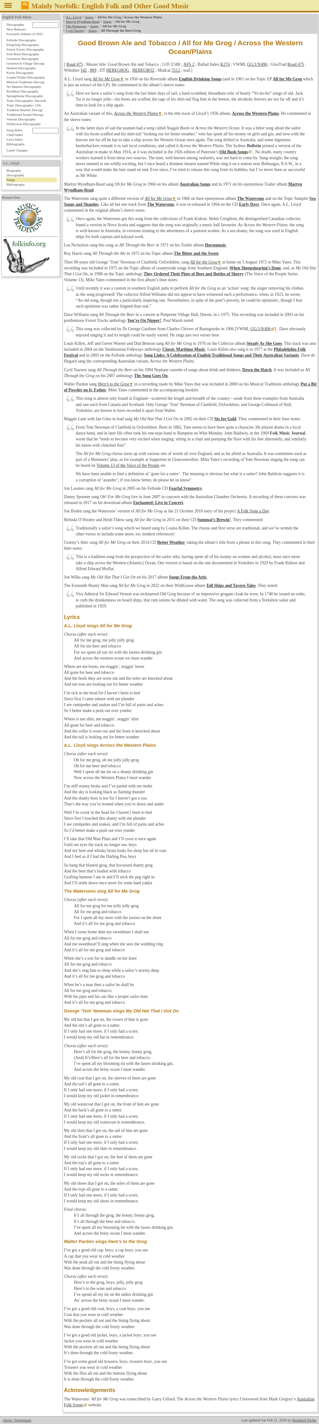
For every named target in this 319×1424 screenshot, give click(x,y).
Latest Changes (17, 150)
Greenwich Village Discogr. (26, 63)
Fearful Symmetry (185, 488)
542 (83, 70)
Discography (15, 24)
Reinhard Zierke (304, 1420)
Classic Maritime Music (183, 349)
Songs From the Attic (188, 577)
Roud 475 (74, 64)
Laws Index (15, 139)
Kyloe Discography (20, 72)
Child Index (15, 135)
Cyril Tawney (75, 30)
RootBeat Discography (22, 91)
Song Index (14, 130)
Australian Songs (195, 184)
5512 (176, 70)
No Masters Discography (24, 86)
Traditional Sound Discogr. (25, 114)
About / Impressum (16, 1420)
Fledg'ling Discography (23, 45)
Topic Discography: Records (26, 100)
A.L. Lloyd (73, 17)
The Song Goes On (151, 375)
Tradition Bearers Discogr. (25, 110)
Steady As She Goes (264, 343)
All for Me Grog (106, 79)
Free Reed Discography (23, 54)
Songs (89, 17)
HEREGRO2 (144, 70)
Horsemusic (215, 245)
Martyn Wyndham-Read (82, 21)
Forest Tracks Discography (25, 49)
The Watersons (76, 26)
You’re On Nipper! (144, 320)
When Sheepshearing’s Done (255, 268)
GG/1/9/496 (257, 64)
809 (93, 70)
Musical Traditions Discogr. (26, 82)
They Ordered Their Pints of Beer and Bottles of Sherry (194, 274)
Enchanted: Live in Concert (158, 502)
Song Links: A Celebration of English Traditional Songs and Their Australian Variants (221, 355)
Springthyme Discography (25, 96)
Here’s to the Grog (113, 384)
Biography (14, 170)
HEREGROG (117, 70)
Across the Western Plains (136, 113)
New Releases (16, 29)
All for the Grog (203, 262)
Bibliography (16, 144)
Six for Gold (225, 419)
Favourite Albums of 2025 (25, 34)
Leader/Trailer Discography (26, 77)
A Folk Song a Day (253, 511)
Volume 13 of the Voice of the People (128, 465)
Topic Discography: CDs (24, 105)
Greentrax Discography (23, 59)
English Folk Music (17, 17)
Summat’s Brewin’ (214, 519)
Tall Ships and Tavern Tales (231, 585)
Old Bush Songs (233, 152)
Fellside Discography (21, 40)
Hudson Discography (21, 68)
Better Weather (171, 542)
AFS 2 (188, 64)
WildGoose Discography (24, 124)
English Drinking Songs (200, 79)
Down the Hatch (257, 369)
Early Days (249, 204)
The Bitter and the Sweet (196, 253)
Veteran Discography (21, 119)
